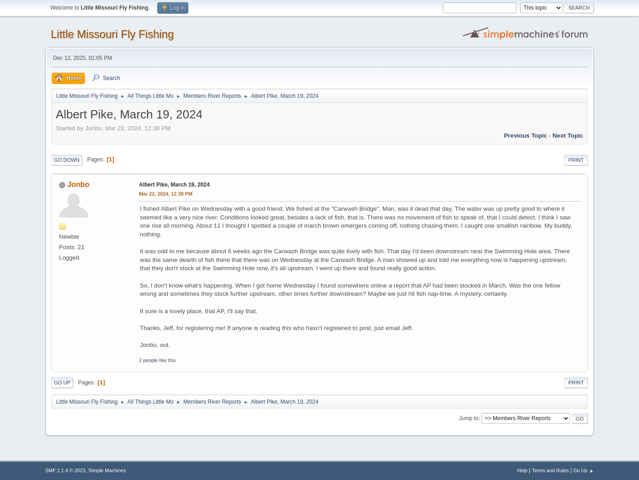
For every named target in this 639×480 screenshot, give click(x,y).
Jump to (469, 418)
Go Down (67, 160)
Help (522, 470)
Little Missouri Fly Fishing (112, 34)
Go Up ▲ (583, 470)
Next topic (568, 135)
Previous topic (525, 135)
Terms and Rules (550, 470)
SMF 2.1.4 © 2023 (65, 470)
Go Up (62, 382)
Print (576, 160)
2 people (148, 360)
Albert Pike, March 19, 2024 (174, 184)
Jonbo (78, 184)
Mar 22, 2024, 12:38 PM (165, 194)
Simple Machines (107, 470)
